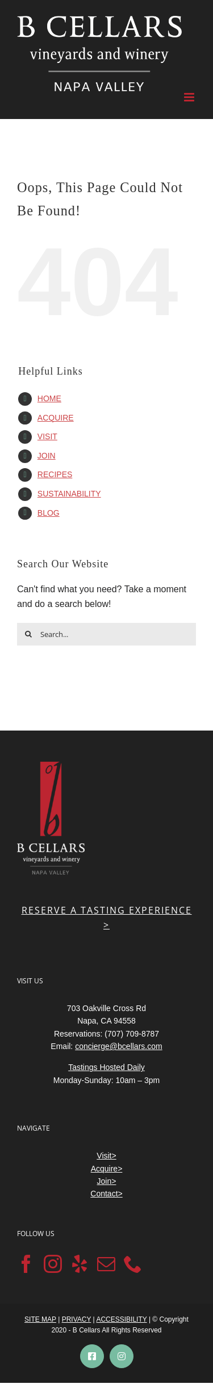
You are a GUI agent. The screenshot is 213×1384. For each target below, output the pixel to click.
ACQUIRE (55, 417)
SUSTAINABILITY (69, 493)
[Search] (28, 634)
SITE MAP (40, 1319)
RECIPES (54, 474)
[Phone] (133, 1264)
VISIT (47, 436)
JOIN (46, 455)
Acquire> (107, 1168)
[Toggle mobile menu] (190, 97)
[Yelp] (79, 1264)
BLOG (48, 512)
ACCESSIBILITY (121, 1319)
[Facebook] (26, 1264)
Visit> (106, 1155)
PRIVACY (76, 1319)
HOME (49, 398)
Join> (106, 1181)
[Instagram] (53, 1264)
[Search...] (106, 634)
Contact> (106, 1193)
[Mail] (106, 1264)
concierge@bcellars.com (118, 1046)
